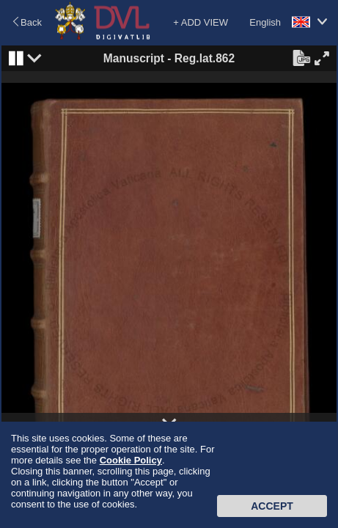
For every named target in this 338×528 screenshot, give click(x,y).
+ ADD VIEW (200, 22)
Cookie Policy (131, 460)
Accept (272, 506)
